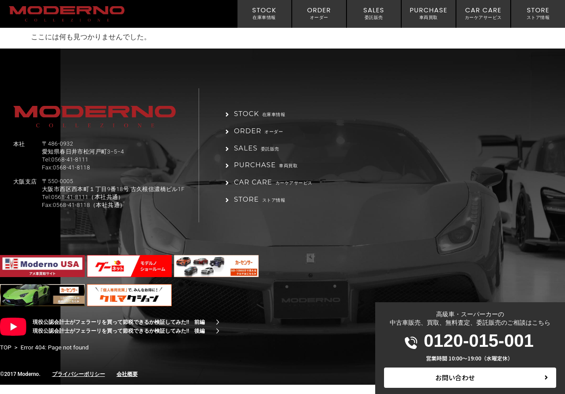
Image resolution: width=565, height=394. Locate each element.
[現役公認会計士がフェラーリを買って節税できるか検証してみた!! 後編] (217, 340)
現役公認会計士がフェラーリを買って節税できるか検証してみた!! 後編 (119, 340)
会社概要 (127, 383)
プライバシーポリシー (78, 383)
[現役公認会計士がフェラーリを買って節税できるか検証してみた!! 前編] (217, 331)
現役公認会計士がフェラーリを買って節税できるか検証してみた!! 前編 (119, 331)
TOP (5, 356)
